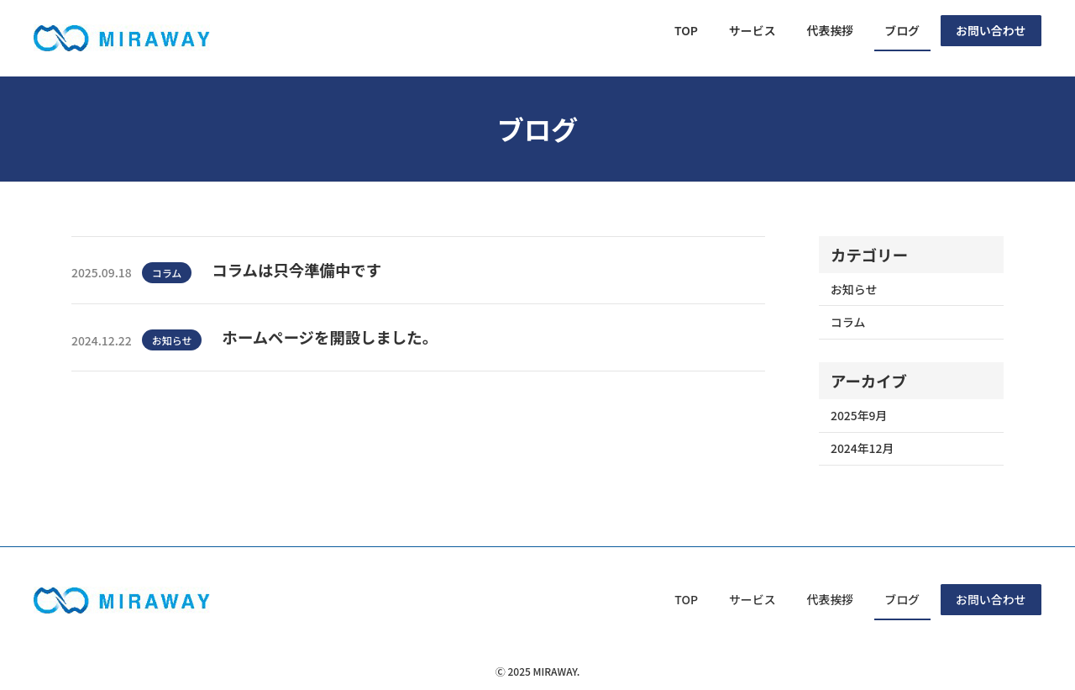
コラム (167, 273)
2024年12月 (862, 448)
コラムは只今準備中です (296, 270)
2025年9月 (859, 415)
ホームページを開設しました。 (330, 337)
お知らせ (172, 340)
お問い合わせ (990, 30)
